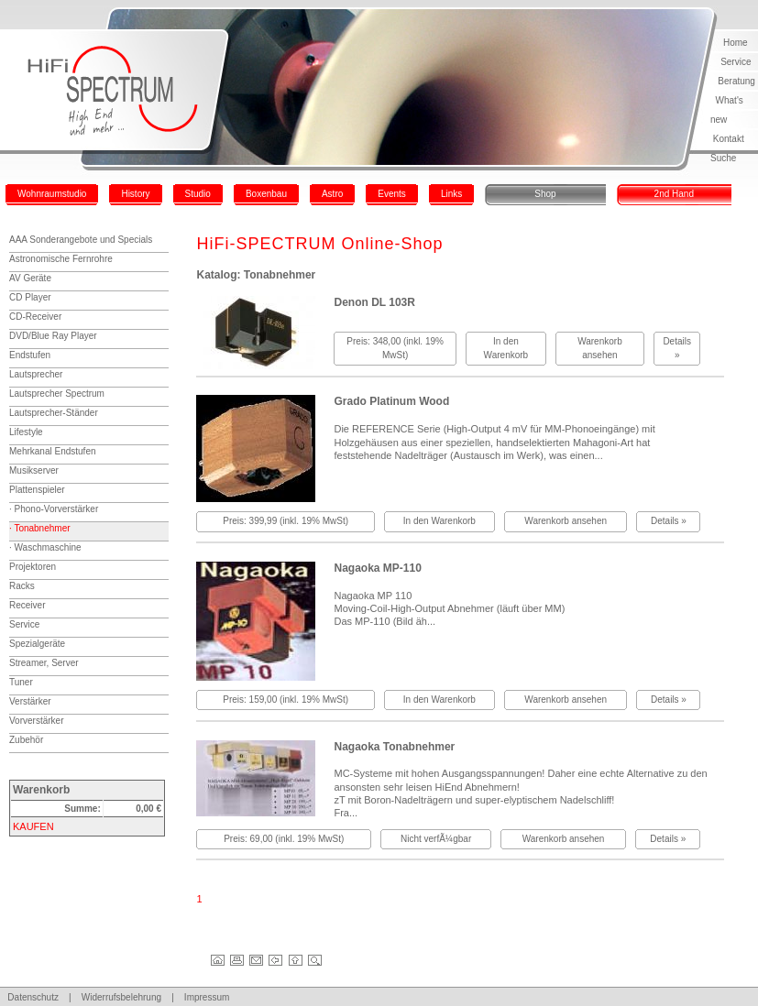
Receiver (27, 605)
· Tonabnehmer (40, 528)
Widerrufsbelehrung (121, 997)
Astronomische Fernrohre (61, 259)
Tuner (21, 682)
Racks (22, 586)
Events (392, 194)
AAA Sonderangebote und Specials (80, 240)
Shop (544, 194)
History (135, 194)
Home (735, 43)
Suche (723, 158)
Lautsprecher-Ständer (53, 413)
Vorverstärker (36, 721)
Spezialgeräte (37, 644)
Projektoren (32, 567)
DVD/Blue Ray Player (53, 336)
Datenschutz (33, 997)
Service (735, 62)
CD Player (30, 297)
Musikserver (34, 470)
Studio (198, 194)
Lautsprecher (35, 374)
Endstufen (29, 355)
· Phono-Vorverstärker (53, 509)
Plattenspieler (37, 490)
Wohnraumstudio (51, 194)
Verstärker (30, 701)
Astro (332, 194)
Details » (669, 521)
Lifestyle (26, 432)
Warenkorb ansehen (565, 521)
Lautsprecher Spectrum (56, 393)
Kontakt (728, 139)
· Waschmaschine (45, 547)
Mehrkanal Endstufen (52, 451)
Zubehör (26, 740)
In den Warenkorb (439, 521)
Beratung (736, 81)
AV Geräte (30, 278)
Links (451, 194)
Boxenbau (266, 194)
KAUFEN (33, 826)
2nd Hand (674, 194)
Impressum (206, 997)
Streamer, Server (44, 663)
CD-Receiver (35, 317)
